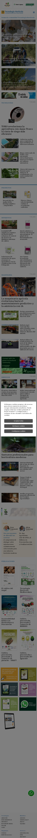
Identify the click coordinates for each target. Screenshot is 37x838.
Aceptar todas (18, 421)
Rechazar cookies (18, 426)
